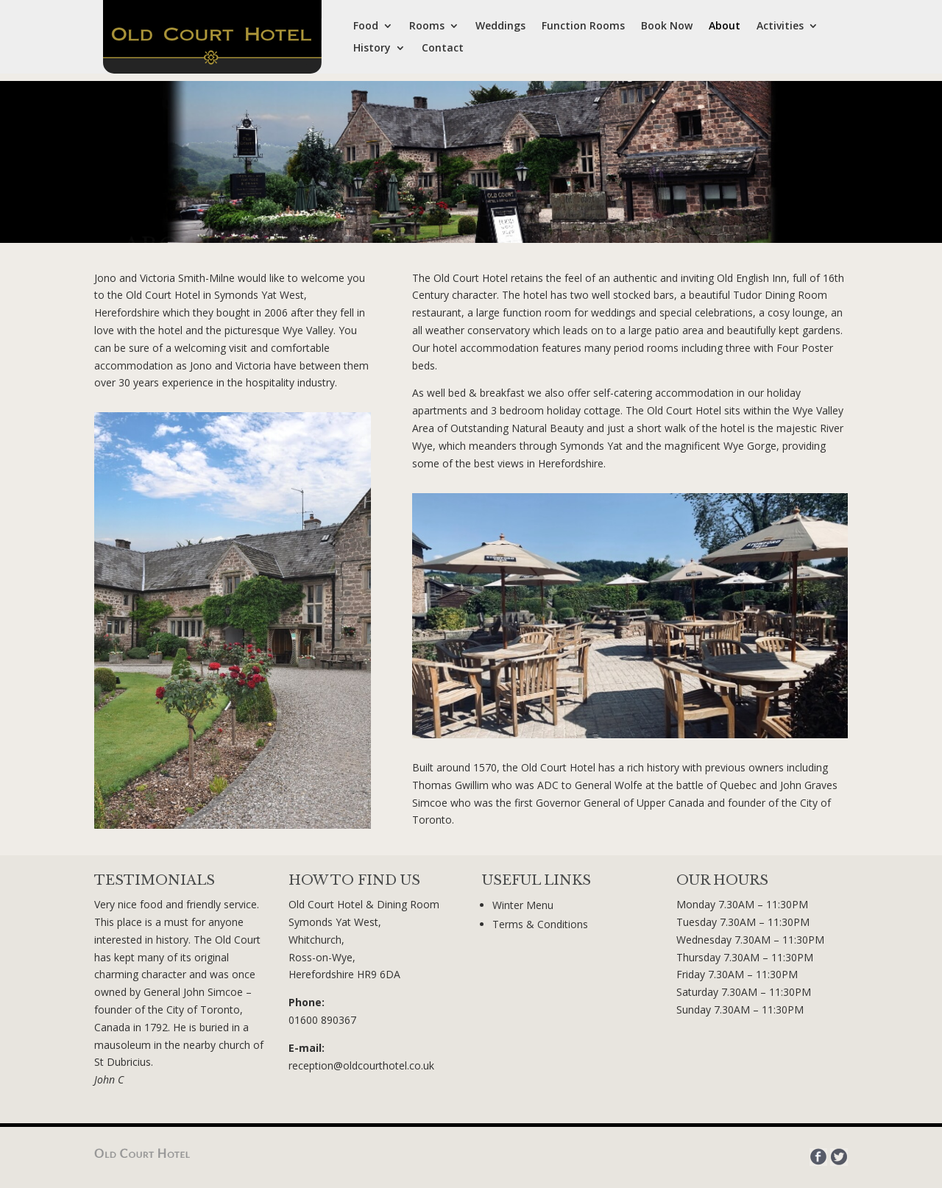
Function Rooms (583, 26)
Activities (780, 26)
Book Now (667, 26)
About (724, 26)
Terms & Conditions (540, 924)
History (372, 48)
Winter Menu (522, 905)
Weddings (500, 26)
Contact (443, 48)
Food (365, 26)
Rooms (427, 26)
